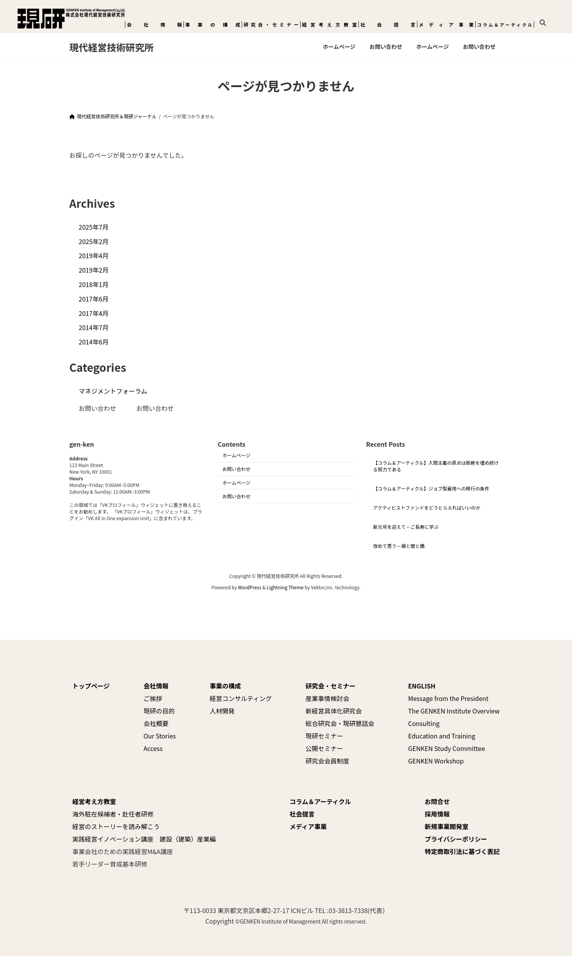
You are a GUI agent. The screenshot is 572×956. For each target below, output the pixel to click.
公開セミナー (324, 748)
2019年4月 (94, 255)
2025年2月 (94, 241)
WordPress (250, 587)
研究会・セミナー (271, 24)
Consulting (424, 723)
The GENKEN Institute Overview (454, 710)
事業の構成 (213, 24)
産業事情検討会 (327, 698)
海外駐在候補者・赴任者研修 (112, 814)
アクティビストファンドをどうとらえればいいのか (427, 507)
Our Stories (159, 735)
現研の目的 (159, 710)
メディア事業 (446, 24)
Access (152, 748)
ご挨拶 (152, 698)
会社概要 (155, 723)
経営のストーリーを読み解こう (116, 826)
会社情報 (154, 24)
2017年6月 (94, 298)
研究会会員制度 (327, 760)
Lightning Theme (285, 587)
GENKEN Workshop (436, 760)
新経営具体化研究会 (334, 710)
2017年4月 (94, 313)
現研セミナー (324, 735)
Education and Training (441, 735)
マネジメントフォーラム (113, 391)
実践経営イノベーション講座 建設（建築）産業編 (144, 839)
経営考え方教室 (329, 24)
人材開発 (222, 710)
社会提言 (387, 24)
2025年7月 (94, 227)
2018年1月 (94, 284)
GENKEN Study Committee (446, 748)
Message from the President (448, 698)
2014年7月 (94, 327)
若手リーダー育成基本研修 (109, 864)
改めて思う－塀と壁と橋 (399, 545)
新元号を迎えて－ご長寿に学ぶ (405, 526)
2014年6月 (94, 341)
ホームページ (236, 455)
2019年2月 (94, 270)
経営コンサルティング (241, 698)
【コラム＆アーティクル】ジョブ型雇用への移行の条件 (431, 488)
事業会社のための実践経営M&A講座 (122, 851)
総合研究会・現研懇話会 (340, 723)
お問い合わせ (97, 408)
